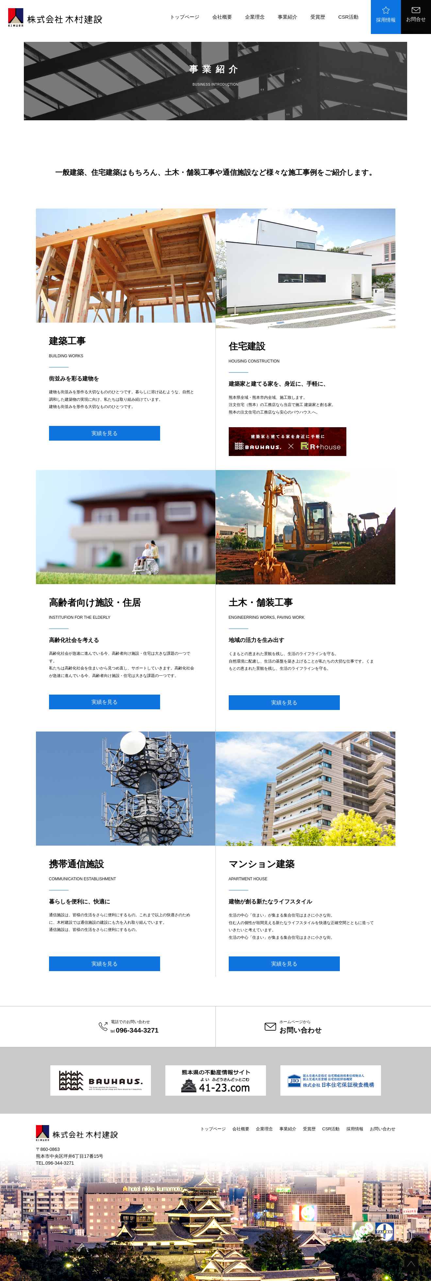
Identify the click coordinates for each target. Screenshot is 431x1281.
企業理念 (255, 17)
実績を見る (104, 433)
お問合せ (416, 14)
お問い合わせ (382, 1128)
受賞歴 (317, 17)
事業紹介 (287, 17)
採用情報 (386, 15)
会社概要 (222, 17)
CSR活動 (348, 17)
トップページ (184, 17)
